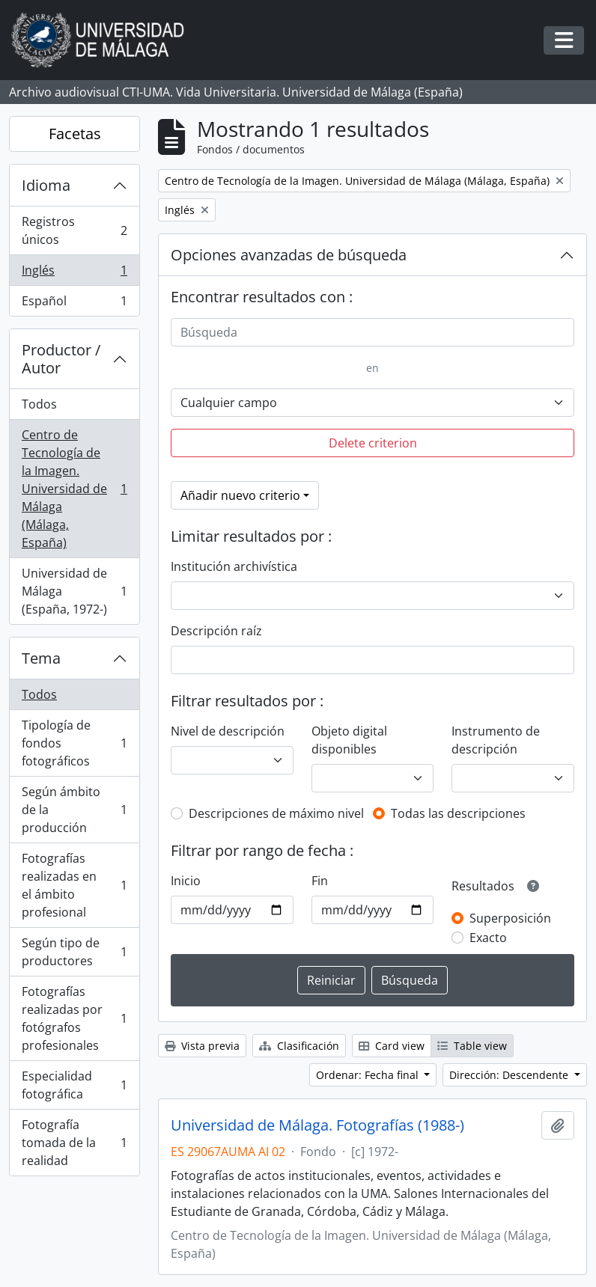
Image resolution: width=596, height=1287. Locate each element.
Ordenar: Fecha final (369, 1075)
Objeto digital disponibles (349, 740)
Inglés (74, 273)
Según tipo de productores (74, 952)
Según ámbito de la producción (74, 809)
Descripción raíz (216, 631)
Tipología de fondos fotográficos (74, 743)
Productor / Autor (61, 359)
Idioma (46, 185)
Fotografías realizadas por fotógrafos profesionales (74, 1018)
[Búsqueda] (372, 332)
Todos (39, 404)
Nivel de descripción (228, 731)
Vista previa (202, 1046)
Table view (472, 1046)
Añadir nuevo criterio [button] (240, 495)
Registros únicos (74, 230)
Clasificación (299, 1046)
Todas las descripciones (458, 813)
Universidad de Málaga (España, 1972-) (74, 591)
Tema (41, 658)
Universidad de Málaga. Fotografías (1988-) (317, 1125)
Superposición (510, 918)
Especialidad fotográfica (74, 1085)
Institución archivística (234, 566)
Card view (392, 1046)
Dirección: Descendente (510, 1075)
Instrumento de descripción (495, 740)
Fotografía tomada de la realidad (74, 1142)
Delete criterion (373, 443)
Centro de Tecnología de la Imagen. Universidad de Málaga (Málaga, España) (74, 489)
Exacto (488, 937)
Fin (319, 880)
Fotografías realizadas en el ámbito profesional (74, 885)
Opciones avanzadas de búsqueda (289, 255)
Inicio (186, 880)
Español (74, 304)
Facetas (75, 133)
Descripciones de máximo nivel (276, 813)
